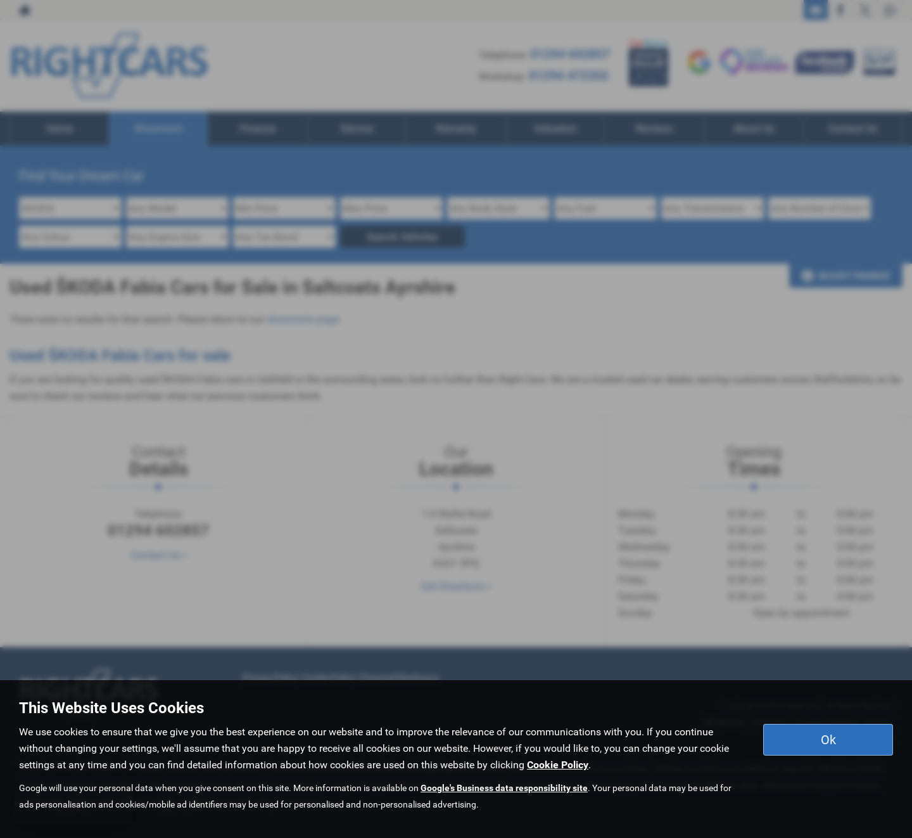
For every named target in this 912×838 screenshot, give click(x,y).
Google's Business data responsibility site (504, 788)
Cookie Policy (557, 765)
